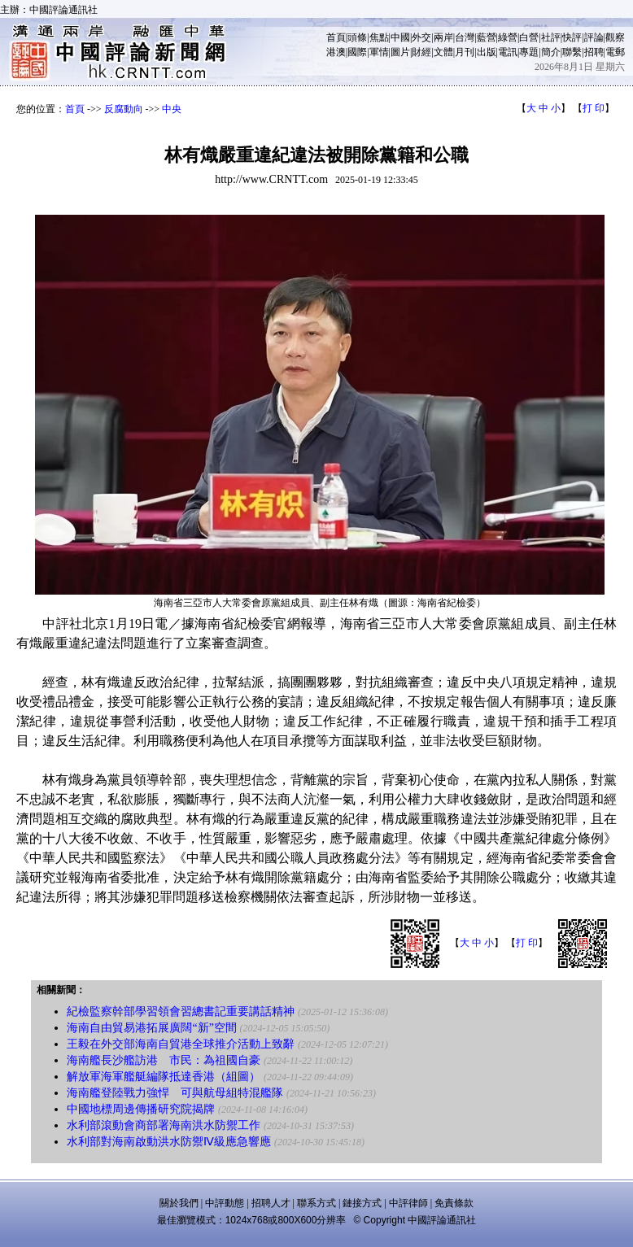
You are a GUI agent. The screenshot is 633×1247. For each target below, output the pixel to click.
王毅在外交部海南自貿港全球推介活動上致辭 (181, 1044)
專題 (529, 52)
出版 (486, 52)
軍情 (379, 52)
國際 (357, 52)
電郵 (615, 52)
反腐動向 (123, 109)
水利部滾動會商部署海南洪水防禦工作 (163, 1125)
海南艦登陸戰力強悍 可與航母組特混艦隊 (175, 1093)
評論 (594, 37)
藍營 (486, 37)
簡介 (551, 52)
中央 (171, 109)
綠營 (507, 37)
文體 (443, 52)
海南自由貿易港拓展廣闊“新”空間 (151, 1028)
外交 (421, 37)
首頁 (336, 37)
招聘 (594, 52)
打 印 (594, 108)
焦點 (379, 37)
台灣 (464, 37)
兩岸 (443, 37)
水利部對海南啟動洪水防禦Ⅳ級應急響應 (169, 1142)
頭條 (357, 37)
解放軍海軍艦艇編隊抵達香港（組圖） (163, 1076)
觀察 (615, 37)
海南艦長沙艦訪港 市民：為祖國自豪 (163, 1060)
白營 (529, 37)
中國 (400, 37)
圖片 (400, 52)
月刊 (464, 52)
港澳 (336, 52)
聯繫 (572, 52)
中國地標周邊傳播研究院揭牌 (141, 1109)
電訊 (507, 52)
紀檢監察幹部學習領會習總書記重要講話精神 (181, 1011)
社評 (551, 37)
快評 (572, 37)
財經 (421, 52)
